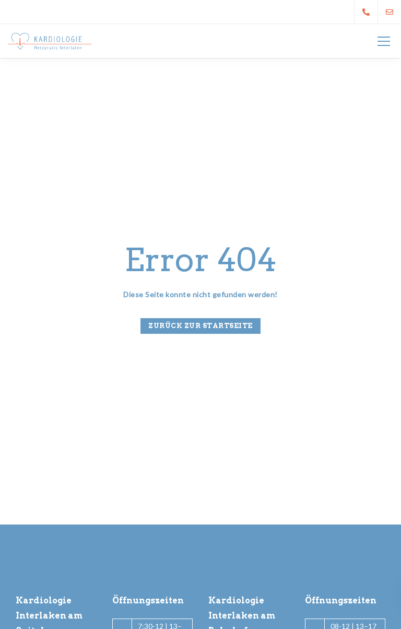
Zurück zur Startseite (200, 326)
